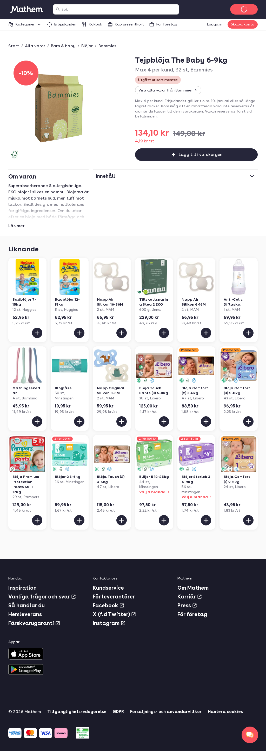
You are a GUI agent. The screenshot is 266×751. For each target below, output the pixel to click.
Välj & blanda (154, 492)
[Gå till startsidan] (26, 9)
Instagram (109, 623)
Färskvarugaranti (34, 623)
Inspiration (22, 588)
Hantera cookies (225, 711)
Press (187, 605)
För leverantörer (114, 597)
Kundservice (108, 588)
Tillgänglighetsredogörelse (77, 711)
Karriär (189, 597)
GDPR (118, 711)
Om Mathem (193, 588)
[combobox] (119, 9)
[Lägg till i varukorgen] (37, 333)
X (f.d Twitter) (114, 614)
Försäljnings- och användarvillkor (166, 711)
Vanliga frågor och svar (42, 597)
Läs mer (16, 226)
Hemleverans (25, 614)
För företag (192, 614)
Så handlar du (26, 605)
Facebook (108, 605)
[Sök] (58, 9)
